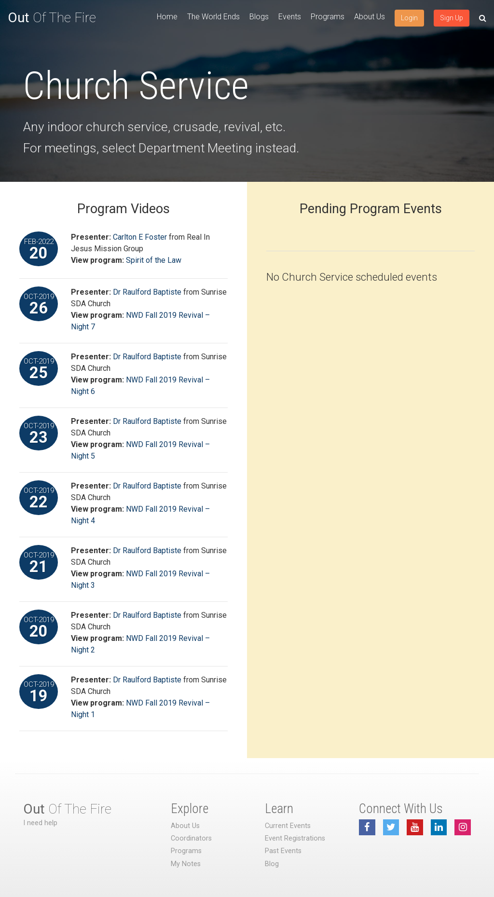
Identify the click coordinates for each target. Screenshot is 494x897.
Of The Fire (52, 18)
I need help (40, 823)
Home (167, 16)
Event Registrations (295, 838)
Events (289, 16)
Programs (327, 16)
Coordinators (191, 838)
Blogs (259, 16)
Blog (272, 864)
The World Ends (213, 16)
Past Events (283, 851)
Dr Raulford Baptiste (147, 292)
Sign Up (451, 18)
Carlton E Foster (140, 237)
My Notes (186, 864)
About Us (369, 16)
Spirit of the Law (153, 260)
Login (409, 18)
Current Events (288, 826)
